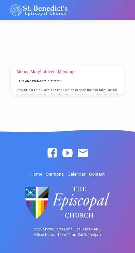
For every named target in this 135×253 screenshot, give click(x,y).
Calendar (76, 174)
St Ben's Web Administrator (40, 81)
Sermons (55, 174)
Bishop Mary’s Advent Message (46, 71)
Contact (97, 174)
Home (36, 174)
